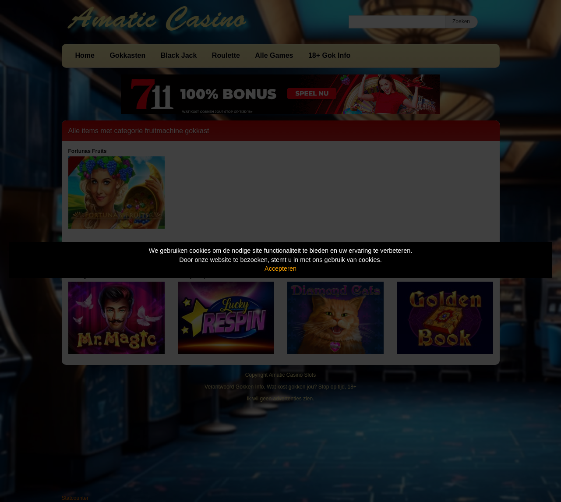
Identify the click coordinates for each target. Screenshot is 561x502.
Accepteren (280, 268)
